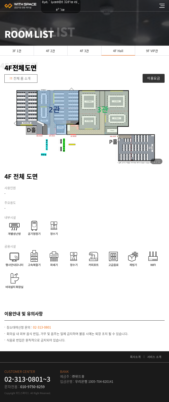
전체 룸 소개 (20, 78)
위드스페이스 (20, 6)
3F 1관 (16, 51)
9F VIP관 (152, 51)
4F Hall (118, 51)
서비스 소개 (154, 357)
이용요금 (153, 78)
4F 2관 (50, 51)
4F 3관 (84, 51)
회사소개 (135, 357)
